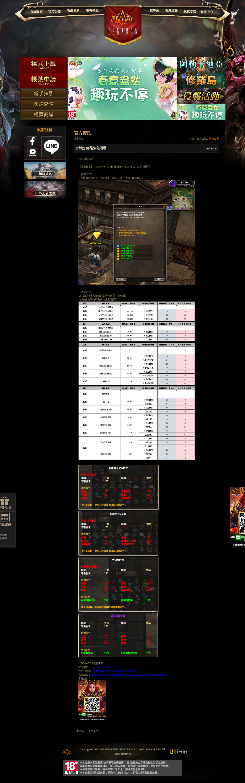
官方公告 (54, 11)
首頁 (191, 138)
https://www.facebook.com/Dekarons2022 (117, 671)
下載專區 (152, 10)
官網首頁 (36, 12)
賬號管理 (189, 11)
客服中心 (206, 12)
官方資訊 (202, 138)
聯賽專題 (92, 10)
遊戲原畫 (171, 10)
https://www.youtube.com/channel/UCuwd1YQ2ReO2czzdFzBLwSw (129, 674)
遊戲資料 (73, 10)
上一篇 (79, 730)
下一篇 (93, 730)
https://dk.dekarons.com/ (105, 667)
